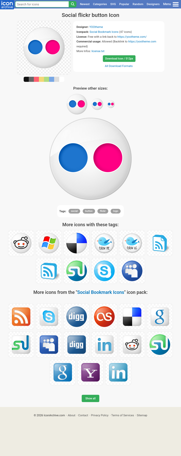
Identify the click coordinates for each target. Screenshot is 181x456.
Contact (83, 415)
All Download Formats (119, 66)
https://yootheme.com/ (132, 36)
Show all (90, 398)
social (74, 211)
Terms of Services (122, 415)
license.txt (98, 51)
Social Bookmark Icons (104, 31)
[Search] (72, 4)
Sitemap (142, 415)
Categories (100, 4)
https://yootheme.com (142, 41)
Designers (153, 4)
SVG (113, 4)
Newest (84, 4)
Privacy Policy (99, 415)
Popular (124, 4)
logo (115, 211)
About (71, 415)
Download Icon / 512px (119, 58)
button (89, 211)
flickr (103, 211)
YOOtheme (96, 27)
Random (138, 4)
